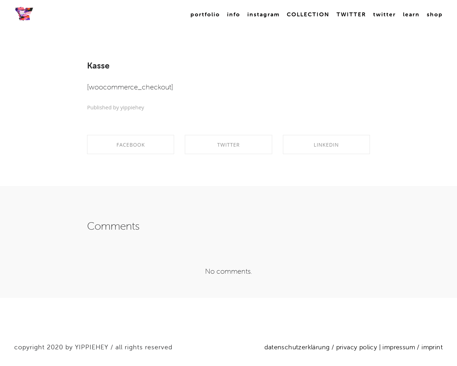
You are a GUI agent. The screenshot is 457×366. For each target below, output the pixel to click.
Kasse (98, 65)
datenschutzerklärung (296, 347)
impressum (398, 347)
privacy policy (356, 347)
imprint (432, 347)
